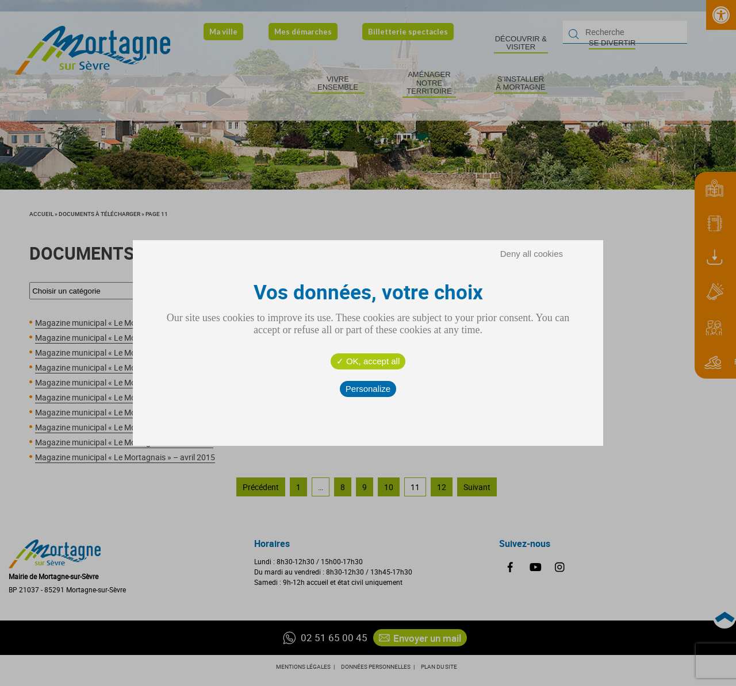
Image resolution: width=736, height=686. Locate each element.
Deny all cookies (531, 254)
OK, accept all (368, 361)
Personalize (368, 389)
